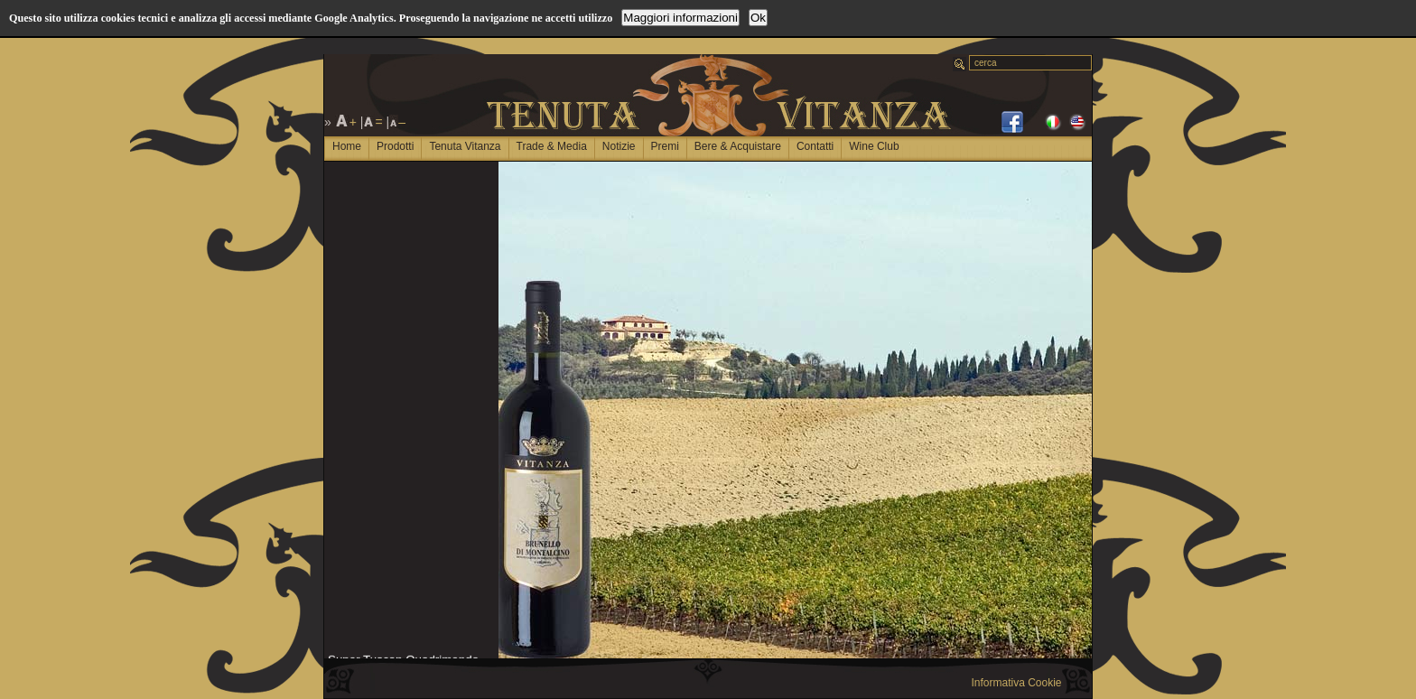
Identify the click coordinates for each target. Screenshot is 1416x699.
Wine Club (874, 146)
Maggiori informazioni (680, 17)
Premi (665, 146)
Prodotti (395, 146)
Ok (758, 17)
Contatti (815, 146)
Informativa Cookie (1016, 682)
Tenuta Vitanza (464, 146)
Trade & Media (552, 146)
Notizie (619, 146)
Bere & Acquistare (737, 146)
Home (346, 146)
